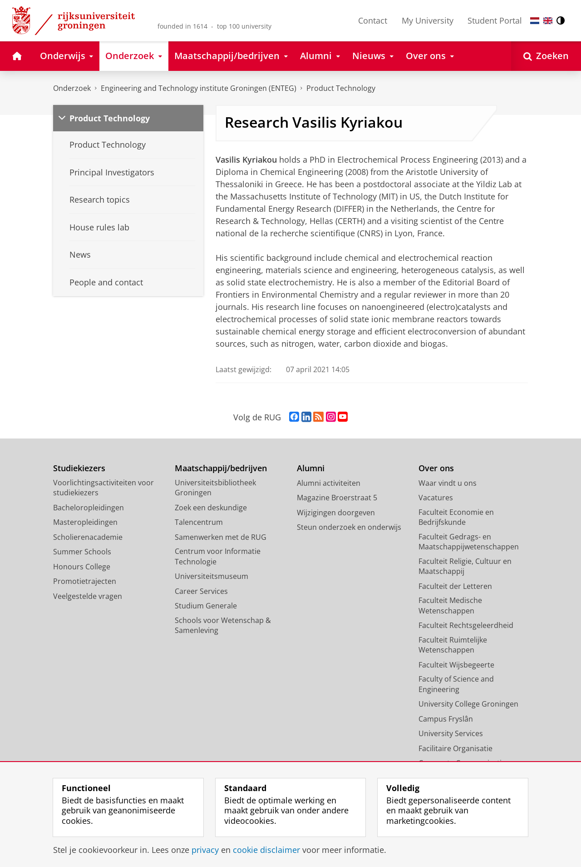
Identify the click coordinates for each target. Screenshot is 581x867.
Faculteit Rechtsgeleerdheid (466, 625)
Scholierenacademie (88, 537)
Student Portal (495, 20)
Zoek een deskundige (211, 508)
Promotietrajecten (84, 581)
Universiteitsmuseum (211, 576)
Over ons (436, 468)
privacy (205, 849)
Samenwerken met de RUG (220, 537)
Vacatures (436, 498)
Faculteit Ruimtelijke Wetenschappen (453, 645)
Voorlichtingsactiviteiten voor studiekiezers (103, 488)
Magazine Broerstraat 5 (337, 498)
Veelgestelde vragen (87, 596)
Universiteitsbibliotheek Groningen (215, 488)
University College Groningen (468, 704)
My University (427, 20)
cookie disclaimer (266, 849)
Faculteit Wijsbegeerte (456, 665)
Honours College (81, 567)
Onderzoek (72, 88)
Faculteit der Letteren (455, 586)
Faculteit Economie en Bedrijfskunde (456, 517)
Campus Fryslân (446, 719)
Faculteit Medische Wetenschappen (450, 605)
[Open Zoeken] (546, 56)
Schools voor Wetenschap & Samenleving (223, 625)
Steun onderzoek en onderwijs (349, 527)
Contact (372, 20)
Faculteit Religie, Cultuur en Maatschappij (465, 566)
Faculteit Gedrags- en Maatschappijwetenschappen (469, 542)
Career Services (201, 591)
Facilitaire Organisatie (455, 748)
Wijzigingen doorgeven (336, 513)
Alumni (311, 468)
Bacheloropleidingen (88, 508)
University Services (451, 733)
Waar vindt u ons (448, 483)
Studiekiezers (79, 468)
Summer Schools (82, 552)
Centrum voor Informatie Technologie (218, 556)
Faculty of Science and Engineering (456, 684)
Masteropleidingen (85, 522)
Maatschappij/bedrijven (221, 468)
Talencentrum (199, 522)
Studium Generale (206, 606)
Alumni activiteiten (328, 483)
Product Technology (109, 118)
